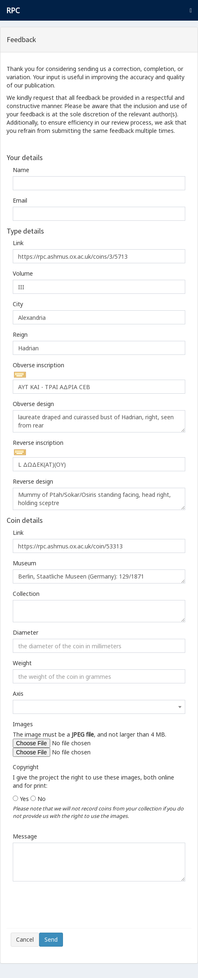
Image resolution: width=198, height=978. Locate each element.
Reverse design (33, 481)
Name (21, 170)
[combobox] (99, 707)
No (41, 799)
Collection (26, 594)
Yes (24, 799)
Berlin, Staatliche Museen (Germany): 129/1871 (99, 576)
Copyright (26, 767)
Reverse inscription (38, 442)
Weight (22, 663)
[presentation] (73, 908)
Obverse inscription (38, 365)
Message (25, 836)
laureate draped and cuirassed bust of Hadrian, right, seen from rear (99, 421)
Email (20, 200)
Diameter (25, 632)
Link (18, 243)
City (18, 304)
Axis (18, 693)
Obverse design (33, 404)
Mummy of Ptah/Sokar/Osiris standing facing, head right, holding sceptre (99, 499)
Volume (23, 273)
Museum (24, 563)
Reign (20, 334)
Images (23, 724)
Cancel (25, 939)
